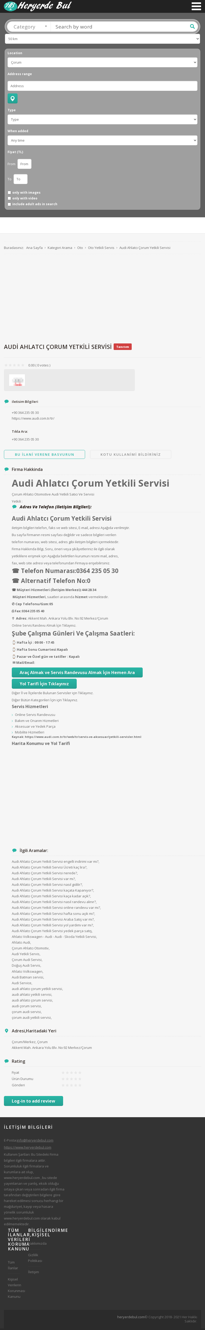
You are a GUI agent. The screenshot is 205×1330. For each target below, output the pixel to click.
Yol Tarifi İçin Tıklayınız (44, 685)
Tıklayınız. (69, 627)
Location (15, 54)
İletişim (33, 1273)
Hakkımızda (34, 1245)
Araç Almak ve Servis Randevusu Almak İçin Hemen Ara (77, 674)
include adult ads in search (34, 206)
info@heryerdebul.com (35, 1141)
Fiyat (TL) (15, 153)
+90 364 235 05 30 (25, 440)
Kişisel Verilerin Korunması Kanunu (14, 1289)
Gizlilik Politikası (34, 1259)
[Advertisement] (100, 299)
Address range (20, 75)
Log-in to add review (33, 1102)
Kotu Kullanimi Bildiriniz (131, 456)
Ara (192, 28)
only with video (24, 200)
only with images (26, 194)
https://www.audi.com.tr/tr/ (33, 419)
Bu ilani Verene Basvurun (44, 456)
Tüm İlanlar (13, 1266)
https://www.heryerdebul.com (27, 1149)
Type (12, 111)
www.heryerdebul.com (22, 1179)
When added (18, 132)
